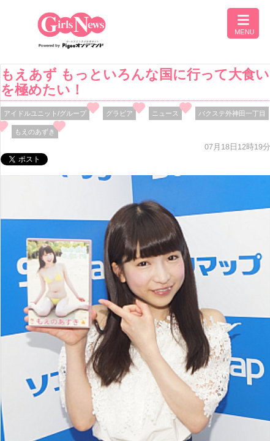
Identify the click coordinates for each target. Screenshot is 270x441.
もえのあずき (35, 131)
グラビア (119, 113)
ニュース (165, 113)
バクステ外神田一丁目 (232, 113)
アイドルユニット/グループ (45, 113)
